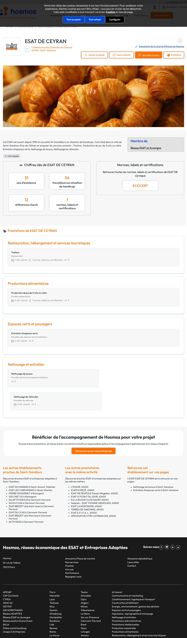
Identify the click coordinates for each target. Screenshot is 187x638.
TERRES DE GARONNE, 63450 (87, 487)
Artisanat (117, 570)
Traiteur (77, 145)
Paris (52, 570)
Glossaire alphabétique (139, 536)
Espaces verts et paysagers (126, 588)
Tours (83, 606)
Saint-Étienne (57, 617)
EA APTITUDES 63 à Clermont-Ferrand (29, 477)
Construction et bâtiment (125, 581)
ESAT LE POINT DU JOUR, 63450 (88, 474)
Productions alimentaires (125, 609)
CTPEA (7, 577)
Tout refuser (95, 19)
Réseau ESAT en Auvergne (146, 147)
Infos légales (13, 155)
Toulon (84, 570)
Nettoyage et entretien (124, 595)
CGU (130, 630)
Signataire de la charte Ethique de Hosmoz (161, 46)
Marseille (55, 573)
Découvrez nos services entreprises (93, 429)
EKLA (6, 602)
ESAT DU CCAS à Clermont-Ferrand (28, 490)
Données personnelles (146, 630)
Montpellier (56, 595)
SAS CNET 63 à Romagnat (22, 474)
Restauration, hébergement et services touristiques (139, 613)
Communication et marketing (127, 573)
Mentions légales (116, 630)
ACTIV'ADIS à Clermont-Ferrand (26, 499)
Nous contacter (122, 54)
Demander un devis (149, 55)
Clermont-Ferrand (91, 599)
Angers (84, 581)
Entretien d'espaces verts (16, 148)
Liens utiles (133, 540)
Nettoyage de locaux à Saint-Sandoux (153, 464)
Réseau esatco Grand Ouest (17, 599)
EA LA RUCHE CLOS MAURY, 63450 (90, 477)
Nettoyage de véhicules (66, 148)
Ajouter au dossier (94, 54)
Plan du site (99, 630)
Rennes (53, 606)
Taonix (86, 630)
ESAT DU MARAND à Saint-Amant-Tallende (32, 464)
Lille (52, 602)
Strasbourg (55, 591)
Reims (53, 609)
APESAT (7, 570)
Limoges (85, 609)
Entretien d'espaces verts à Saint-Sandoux (155, 468)
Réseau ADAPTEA (12, 591)
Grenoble (86, 573)
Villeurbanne (88, 588)
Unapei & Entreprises (14, 609)
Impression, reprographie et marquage (132, 591)
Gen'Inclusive (72, 551)
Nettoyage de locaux (42, 148)
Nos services (71, 540)
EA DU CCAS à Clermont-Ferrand (27, 481)
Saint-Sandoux (46, 26)
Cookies (110, 12)
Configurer (115, 19)
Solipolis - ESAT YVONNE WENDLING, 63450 (95, 481)
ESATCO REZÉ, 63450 (82, 468)
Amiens (85, 613)
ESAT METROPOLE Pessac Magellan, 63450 (94, 471)
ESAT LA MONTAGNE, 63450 (86, 484)
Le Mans (85, 591)
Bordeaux (55, 599)
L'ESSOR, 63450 (79, 464)
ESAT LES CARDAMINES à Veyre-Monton (30, 468)
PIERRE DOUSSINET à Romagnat (26, 471)
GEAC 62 (7, 581)
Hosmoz (69, 543)
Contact (131, 543)
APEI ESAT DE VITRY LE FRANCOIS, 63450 (93, 493)
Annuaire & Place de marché (80, 536)
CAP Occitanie (10, 573)
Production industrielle (124, 606)
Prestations (176, 54)
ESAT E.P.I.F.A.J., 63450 (84, 490)
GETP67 (7, 584)
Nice (52, 584)
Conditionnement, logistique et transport (133, 577)
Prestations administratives (126, 599)
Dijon (83, 577)
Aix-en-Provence (90, 595)
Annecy (85, 617)
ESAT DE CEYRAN (67, 26)
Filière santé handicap (15, 606)
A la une (69, 547)
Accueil (9, 26)
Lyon (52, 577)
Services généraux (121, 617)
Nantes (53, 588)
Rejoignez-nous (73, 554)
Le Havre (54, 613)
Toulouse (54, 581)
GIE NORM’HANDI (12, 588)
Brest (83, 602)
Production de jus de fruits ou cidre (102, 145)
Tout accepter (73, 19)
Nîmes (84, 584)
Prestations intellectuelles (125, 602)
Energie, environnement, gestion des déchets (135, 584)
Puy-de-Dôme (25, 26)
